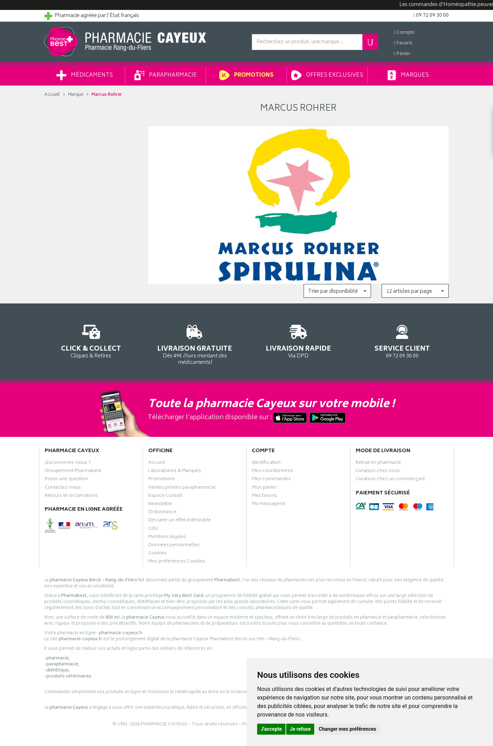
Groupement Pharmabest (73, 471)
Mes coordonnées (272, 471)
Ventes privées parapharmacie (182, 488)
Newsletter (160, 504)
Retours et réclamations (71, 496)
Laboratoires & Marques (174, 471)
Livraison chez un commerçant (390, 479)
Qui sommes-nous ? (68, 463)
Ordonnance (162, 512)
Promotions (246, 75)
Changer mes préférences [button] (347, 729)
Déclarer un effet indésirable (179, 521)
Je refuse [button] (300, 729)
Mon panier (264, 488)
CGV (153, 529)
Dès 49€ (195, 343)
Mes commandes (271, 479)
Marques (408, 75)
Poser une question (66, 479)
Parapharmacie (165, 75)
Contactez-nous (63, 488)
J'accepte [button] (271, 729)
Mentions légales (167, 537)
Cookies (157, 554)
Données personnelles (174, 545)
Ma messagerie (269, 504)
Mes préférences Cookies (176, 562)
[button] (337, 291)
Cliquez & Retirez (91, 340)
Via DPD (298, 340)
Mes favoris (264, 496)
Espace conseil (165, 496)
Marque (75, 95)
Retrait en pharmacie (378, 463)
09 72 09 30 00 (402, 340)
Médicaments (84, 75)
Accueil (52, 95)
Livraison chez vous (378, 471)
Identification (266, 463)
